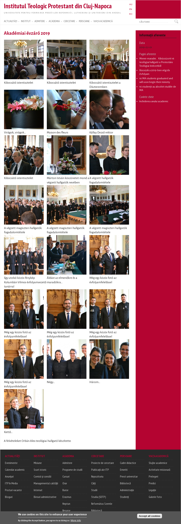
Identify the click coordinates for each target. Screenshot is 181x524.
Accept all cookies (149, 516)
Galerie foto (155, 497)
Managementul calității (46, 483)
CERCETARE (69, 21)
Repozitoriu (97, 476)
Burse (65, 490)
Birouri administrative (45, 497)
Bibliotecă (96, 510)
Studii (94, 490)
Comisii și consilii (42, 476)
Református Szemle (101, 503)
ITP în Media (11, 483)
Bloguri (9, 497)
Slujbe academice (158, 463)
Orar (64, 483)
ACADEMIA (54, 21)
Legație (152, 490)
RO (130, 14)
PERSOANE (84, 21)
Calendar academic (15, 469)
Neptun (66, 503)
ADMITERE (39, 21)
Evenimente (11, 463)
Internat (38, 490)
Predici (152, 483)
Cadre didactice (128, 463)
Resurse (66, 510)
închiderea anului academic (153, 101)
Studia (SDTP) (98, 497)
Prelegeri (153, 476)
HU (130, 4)
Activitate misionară (159, 469)
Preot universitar (129, 476)
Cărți (93, 483)
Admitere (67, 463)
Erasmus (66, 497)
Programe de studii (72, 469)
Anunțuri (9, 476)
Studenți (124, 497)
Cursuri (65, 476)
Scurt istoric (40, 469)
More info (76, 520)
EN (130, 9)
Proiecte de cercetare (102, 463)
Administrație (127, 490)
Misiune (38, 463)
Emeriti (124, 469)
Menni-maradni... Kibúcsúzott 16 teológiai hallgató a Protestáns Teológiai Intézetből (156, 62)
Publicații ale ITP (100, 469)
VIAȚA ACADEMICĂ (103, 21)
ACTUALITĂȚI (10, 21)
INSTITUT (26, 21)
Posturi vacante (13, 490)
